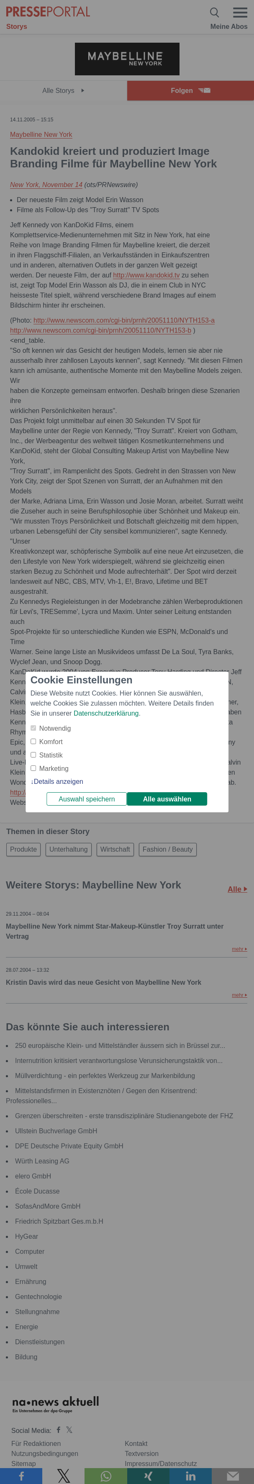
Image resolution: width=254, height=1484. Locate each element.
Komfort (51, 741)
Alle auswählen (167, 799)
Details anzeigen (58, 781)
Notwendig (55, 728)
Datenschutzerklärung (106, 713)
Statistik (51, 755)
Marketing (54, 768)
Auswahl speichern (87, 799)
